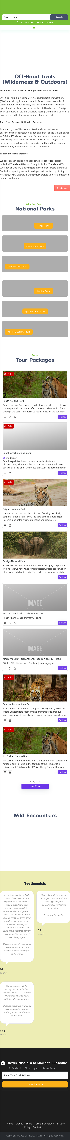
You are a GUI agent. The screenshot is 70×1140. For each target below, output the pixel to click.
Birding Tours (43, 291)
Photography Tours (35, 246)
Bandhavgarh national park (17, 453)
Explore (62, 416)
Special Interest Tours (35, 311)
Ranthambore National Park (17, 704)
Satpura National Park (14, 509)
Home (10, 1123)
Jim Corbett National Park (16, 756)
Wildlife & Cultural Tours (18, 331)
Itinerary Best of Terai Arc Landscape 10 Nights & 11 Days (32, 658)
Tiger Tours (43, 226)
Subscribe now (35, 1084)
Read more (62, 188)
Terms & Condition (44, 1123)
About (19, 1123)
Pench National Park (13, 400)
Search (59, 17)
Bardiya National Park (14, 561)
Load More (35, 786)
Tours (29, 1123)
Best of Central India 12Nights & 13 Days (23, 613)
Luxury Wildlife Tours (17, 266)
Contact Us (38, 1127)
